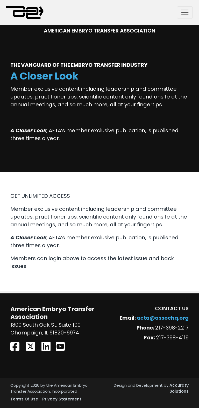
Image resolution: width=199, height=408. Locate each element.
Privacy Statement (61, 400)
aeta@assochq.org (163, 318)
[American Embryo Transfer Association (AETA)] (25, 12)
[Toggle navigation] (185, 12)
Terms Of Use (24, 400)
